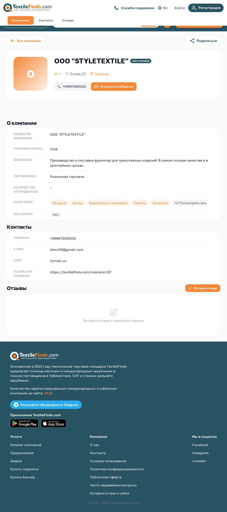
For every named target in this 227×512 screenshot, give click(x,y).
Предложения (22, 449)
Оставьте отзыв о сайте (109, 490)
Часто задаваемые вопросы (113, 482)
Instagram (200, 449)
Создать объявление (199, 23)
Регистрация (206, 7)
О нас (94, 441)
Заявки (16, 457)
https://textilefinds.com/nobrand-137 (80, 268)
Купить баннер (22, 474)
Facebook (200, 441)
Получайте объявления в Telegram (46, 401)
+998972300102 (72, 86)
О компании (20, 107)
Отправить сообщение (113, 86)
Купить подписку (24, 465)
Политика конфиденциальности (117, 465)
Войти (179, 8)
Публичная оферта (105, 474)
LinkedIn (199, 457)
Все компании (25, 40)
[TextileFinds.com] (27, 7)
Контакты (46, 107)
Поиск (149, 23)
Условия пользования (108, 457)
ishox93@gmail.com (66, 246)
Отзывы (68, 107)
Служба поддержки (134, 8)
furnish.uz (58, 257)
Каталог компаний (26, 23)
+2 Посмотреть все (190, 199)
